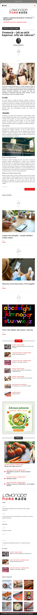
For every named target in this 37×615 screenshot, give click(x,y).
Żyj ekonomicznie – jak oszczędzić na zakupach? (21, 385)
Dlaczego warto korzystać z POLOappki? (18, 284)
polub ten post (30, 189)
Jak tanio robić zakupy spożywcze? (19, 354)
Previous (32, 17)
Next (34, 17)
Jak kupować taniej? (16, 393)
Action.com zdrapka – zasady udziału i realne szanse (17, 236)
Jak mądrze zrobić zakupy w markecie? (20, 362)
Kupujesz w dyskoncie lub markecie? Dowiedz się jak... (21, 553)
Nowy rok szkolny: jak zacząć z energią (17, 330)
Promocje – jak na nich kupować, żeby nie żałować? (22, 378)
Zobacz (4, 242)
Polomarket (4, 524)
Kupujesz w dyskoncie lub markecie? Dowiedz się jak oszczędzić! (17, 18)
